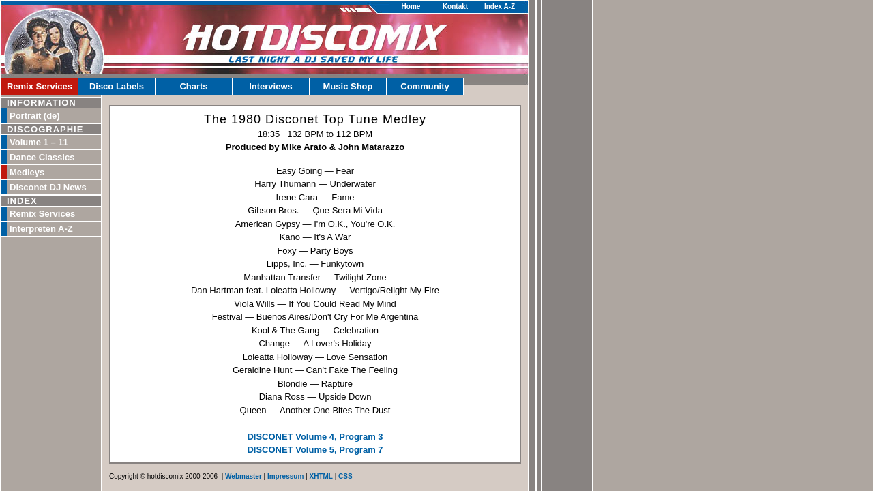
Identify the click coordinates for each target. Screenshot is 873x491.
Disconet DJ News (48, 187)
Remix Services (39, 86)
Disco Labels (116, 86)
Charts (193, 86)
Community (424, 86)
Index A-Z (499, 6)
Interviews (271, 86)
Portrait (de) (35, 115)
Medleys (27, 172)
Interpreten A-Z (41, 229)
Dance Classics (42, 157)
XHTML (320, 476)
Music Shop (348, 86)
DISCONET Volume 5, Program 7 (315, 450)
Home (411, 6)
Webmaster (243, 476)
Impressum (285, 476)
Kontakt (455, 6)
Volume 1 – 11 (39, 142)
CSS (345, 476)
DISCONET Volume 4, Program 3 (315, 437)
